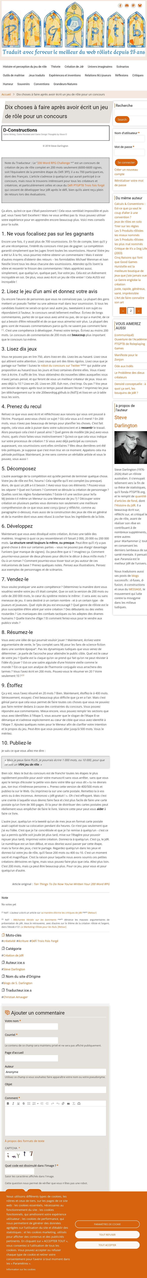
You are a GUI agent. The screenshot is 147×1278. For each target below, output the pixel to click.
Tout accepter (107, 1245)
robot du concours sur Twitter (60, 365)
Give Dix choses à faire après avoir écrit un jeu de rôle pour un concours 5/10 (15, 901)
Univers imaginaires (100, 66)
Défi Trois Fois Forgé (44, 941)
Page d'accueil (14, 1053)
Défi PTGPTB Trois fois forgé (85, 185)
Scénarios (122, 66)
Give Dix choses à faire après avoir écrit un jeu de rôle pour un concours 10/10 (27, 901)
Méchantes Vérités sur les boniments (34, 919)
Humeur (8, 84)
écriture (23, 941)
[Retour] (92, 912)
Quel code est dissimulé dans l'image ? (30, 1165)
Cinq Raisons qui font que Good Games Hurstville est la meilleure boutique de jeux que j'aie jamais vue (130, 266)
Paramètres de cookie (107, 1224)
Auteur (9, 1066)
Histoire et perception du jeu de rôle (25, 66)
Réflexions (121, 75)
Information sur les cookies (21, 1269)
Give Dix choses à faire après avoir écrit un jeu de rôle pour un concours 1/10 (5, 901)
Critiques (137, 75)
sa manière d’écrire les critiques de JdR (61, 912)
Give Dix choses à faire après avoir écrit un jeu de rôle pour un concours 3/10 (10, 901)
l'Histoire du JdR (124, 505)
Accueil (6, 94)
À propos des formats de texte (24, 1141)
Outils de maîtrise (13, 75)
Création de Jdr (74, 66)
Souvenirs (23, 84)
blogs (135, 576)
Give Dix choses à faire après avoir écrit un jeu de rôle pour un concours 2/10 (8, 901)
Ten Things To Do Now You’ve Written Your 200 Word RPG (71, 884)
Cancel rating (3, 901)
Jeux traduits (37, 75)
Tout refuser (107, 1234)
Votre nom (12, 1021)
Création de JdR (13, 955)
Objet (8, 1084)
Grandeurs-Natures (65, 84)
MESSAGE (135, 589)
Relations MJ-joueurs (98, 75)
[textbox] (55, 1121)
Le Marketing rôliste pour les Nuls (39, 926)
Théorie (55, 66)
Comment (11, 1098)
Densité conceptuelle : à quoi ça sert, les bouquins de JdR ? (130, 388)
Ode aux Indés (123, 366)
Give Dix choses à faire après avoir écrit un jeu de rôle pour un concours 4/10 (13, 901)
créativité (9, 941)
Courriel (10, 1035)
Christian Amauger (15, 997)
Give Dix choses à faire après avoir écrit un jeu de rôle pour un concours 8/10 (22, 901)
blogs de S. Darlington (17, 983)
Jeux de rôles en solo (128, 221)
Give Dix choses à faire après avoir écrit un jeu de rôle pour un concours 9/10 (25, 901)
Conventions (41, 84)
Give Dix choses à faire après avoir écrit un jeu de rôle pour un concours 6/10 (18, 901)
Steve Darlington (14, 969)
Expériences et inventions (65, 75)
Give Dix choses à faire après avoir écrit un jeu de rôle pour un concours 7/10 (20, 901)
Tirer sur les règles (126, 226)
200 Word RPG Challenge (53, 163)
